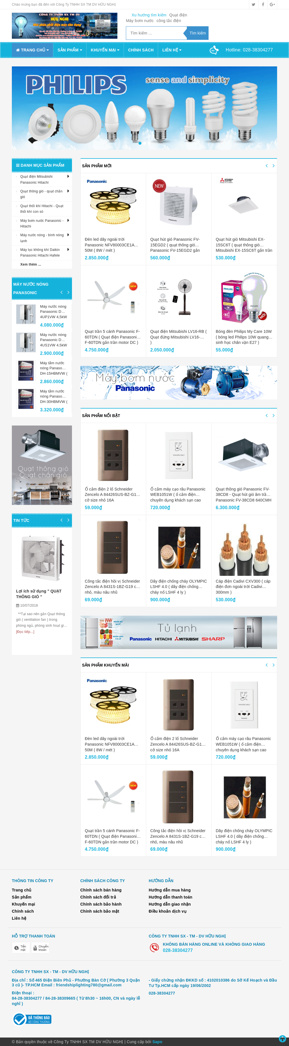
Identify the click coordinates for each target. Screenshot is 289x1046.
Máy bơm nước (140, 20)
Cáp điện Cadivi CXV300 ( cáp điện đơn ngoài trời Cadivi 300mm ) (243, 586)
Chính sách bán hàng (101, 890)
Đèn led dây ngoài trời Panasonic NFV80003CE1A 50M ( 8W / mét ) (109, 245)
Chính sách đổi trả (98, 897)
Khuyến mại (105, 50)
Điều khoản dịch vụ (168, 911)
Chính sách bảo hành (101, 904)
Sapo (157, 1042)
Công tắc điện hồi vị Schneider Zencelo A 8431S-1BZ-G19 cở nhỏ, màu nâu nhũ (112, 586)
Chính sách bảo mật (99, 911)
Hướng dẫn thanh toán (170, 897)
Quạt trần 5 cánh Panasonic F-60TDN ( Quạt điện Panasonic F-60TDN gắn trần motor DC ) (112, 337)
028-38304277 (178, 950)
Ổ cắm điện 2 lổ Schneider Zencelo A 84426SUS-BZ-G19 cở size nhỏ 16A (112, 494)
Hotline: (249, 49)
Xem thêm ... (30, 264)
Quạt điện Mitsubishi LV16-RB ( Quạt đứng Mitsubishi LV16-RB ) (178, 337)
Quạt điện (178, 15)
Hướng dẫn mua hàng (170, 890)
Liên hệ (171, 50)
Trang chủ (32, 50)
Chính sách (141, 50)
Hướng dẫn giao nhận (170, 904)
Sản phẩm (70, 50)
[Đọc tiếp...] (25, 632)
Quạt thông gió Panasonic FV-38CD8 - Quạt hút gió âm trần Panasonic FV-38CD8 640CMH (244, 494)
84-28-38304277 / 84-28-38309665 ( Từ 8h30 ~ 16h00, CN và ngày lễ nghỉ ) (76, 1001)
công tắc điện (169, 20)
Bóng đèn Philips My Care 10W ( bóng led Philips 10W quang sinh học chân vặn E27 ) (244, 337)
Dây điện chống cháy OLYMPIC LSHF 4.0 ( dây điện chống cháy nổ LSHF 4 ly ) (178, 586)
